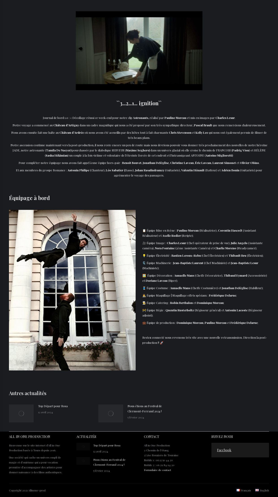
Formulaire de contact (157, 470)
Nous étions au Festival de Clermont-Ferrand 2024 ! (145, 408)
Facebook (224, 450)
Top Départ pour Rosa (53, 406)
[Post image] (21, 413)
